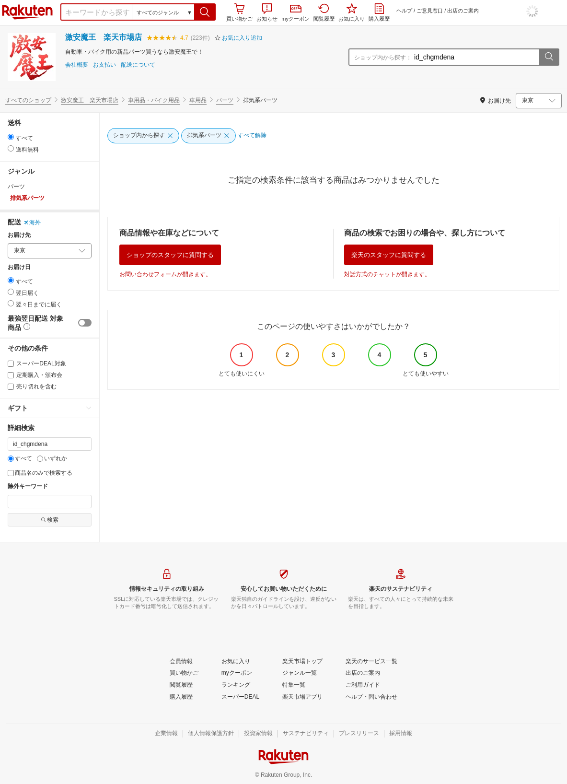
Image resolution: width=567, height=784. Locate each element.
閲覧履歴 (324, 12)
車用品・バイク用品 (154, 100)
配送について (138, 65)
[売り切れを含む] (11, 387)
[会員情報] (181, 662)
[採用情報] (400, 733)
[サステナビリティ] (306, 733)
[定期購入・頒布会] (11, 375)
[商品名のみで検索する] (11, 473)
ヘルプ (404, 10)
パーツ (224, 100)
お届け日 (19, 267)
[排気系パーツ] (208, 135)
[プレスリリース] (359, 733)
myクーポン (295, 13)
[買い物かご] (184, 673)
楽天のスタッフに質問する (388, 254)
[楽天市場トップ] (302, 662)
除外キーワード (28, 486)
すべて (20, 458)
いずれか (52, 458)
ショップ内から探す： (383, 57)
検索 (49, 519)
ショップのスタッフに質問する (170, 254)
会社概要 (76, 65)
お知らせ (267, 12)
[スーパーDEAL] (240, 697)
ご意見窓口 (430, 10)
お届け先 (19, 235)
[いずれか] (40, 459)
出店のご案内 (463, 10)
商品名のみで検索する (40, 472)
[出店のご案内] (363, 673)
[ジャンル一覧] (299, 673)
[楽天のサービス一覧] (371, 662)
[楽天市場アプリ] (302, 697)
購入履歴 (379, 12)
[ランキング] (235, 685)
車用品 (198, 100)
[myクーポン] (236, 673)
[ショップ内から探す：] (475, 57)
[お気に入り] (235, 662)
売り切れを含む (32, 386)
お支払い (104, 65)
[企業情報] (166, 733)
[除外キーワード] (50, 501)
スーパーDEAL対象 (37, 363)
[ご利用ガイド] (363, 685)
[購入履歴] (181, 697)
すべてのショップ (28, 100)
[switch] (85, 323)
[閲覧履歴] (181, 685)
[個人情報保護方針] (211, 733)
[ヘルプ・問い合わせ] (371, 697)
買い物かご (239, 12)
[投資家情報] (258, 733)
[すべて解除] (252, 136)
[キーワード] (50, 444)
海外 (32, 222)
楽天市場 (27, 12)
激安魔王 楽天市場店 (103, 37)
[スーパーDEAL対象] (11, 364)
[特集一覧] (293, 685)
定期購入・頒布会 (35, 375)
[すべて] (11, 459)
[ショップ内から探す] (143, 135)
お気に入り (351, 12)
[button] (205, 12)
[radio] (11, 137)
